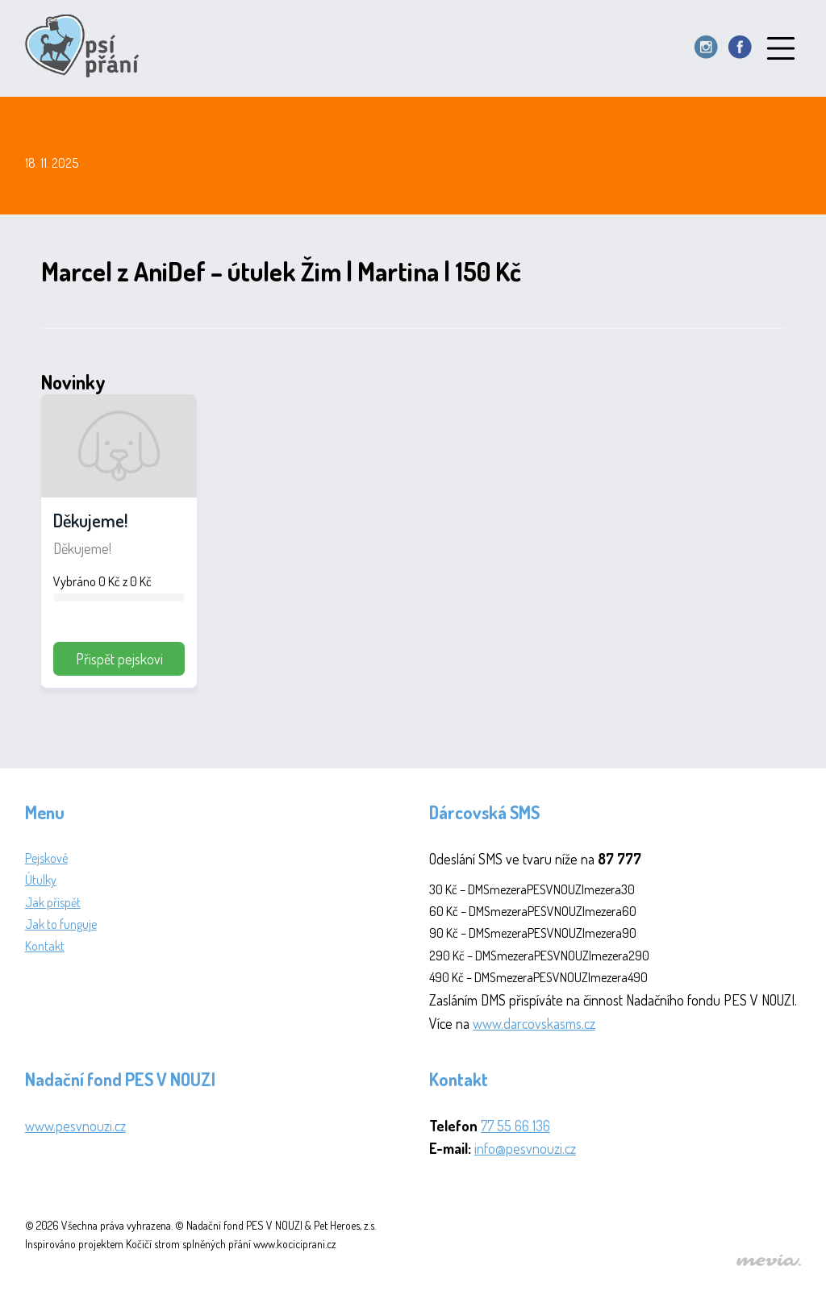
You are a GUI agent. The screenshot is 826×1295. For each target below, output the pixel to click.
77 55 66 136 (515, 1126)
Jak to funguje (61, 924)
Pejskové (46, 858)
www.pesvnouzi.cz (75, 1126)
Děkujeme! (90, 520)
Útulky (40, 880)
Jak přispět (53, 902)
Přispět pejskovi (119, 659)
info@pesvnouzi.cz (525, 1148)
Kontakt (45, 946)
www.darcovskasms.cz (534, 1023)
